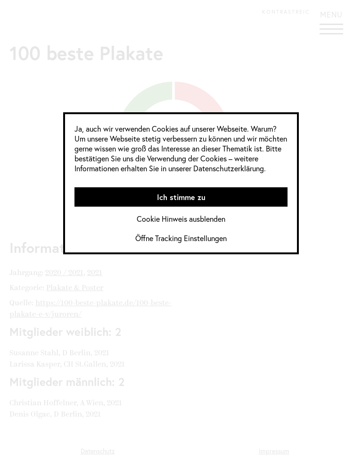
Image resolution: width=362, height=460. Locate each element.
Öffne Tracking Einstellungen (181, 238)
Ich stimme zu (181, 197)
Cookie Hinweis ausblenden (181, 219)
